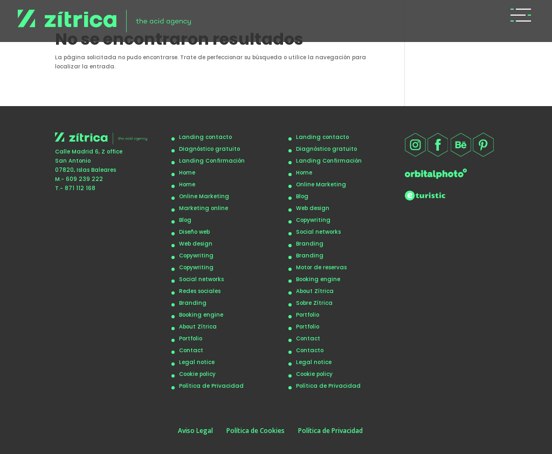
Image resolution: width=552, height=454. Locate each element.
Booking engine (201, 315)
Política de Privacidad (211, 386)
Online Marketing (204, 196)
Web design (195, 244)
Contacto (309, 350)
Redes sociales (199, 291)
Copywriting (196, 256)
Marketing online (203, 208)
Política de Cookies (255, 430)
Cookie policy (197, 374)
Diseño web (194, 232)
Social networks (201, 279)
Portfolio (190, 338)
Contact (191, 350)
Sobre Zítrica (314, 303)
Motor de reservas (321, 267)
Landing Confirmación (212, 161)
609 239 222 (84, 179)
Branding (192, 303)
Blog (185, 220)
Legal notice (197, 362)
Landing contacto (205, 137)
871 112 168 (80, 188)
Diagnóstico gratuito (209, 149)
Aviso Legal (195, 430)
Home (187, 173)
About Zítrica (198, 327)
